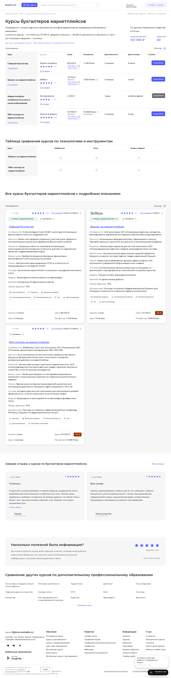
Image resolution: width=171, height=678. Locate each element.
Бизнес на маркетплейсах (22, 157)
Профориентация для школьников (100, 643)
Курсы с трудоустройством (58, 643)
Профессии (89, 646)
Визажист (141, 597)
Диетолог (108, 584)
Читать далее (15, 507)
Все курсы (31, 5)
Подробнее (13, 68)
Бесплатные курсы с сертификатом (61, 656)
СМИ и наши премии (155, 646)
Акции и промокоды (131, 5)
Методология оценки (155, 639)
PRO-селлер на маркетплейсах (16, 169)
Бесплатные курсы (54, 649)
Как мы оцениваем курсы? (18, 43)
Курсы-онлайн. (23, 632)
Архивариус (109, 597)
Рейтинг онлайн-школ (156, 649)
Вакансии (127, 643)
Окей (45, 667)
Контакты (150, 643)
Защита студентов (131, 649)
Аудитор (75, 597)
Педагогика (76, 584)
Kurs (10, 5)
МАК (105, 592)
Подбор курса (129, 656)
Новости (126, 636)
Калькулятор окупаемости (96, 653)
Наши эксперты (130, 653)
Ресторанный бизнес (48, 584)
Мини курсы (51, 653)
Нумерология (45, 592)
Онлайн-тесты (90, 636)
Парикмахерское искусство (19, 592)
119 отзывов (45, 71)
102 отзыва (44, 104)
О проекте (150, 636)
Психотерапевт (143, 584)
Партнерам (128, 646)
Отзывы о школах (156, 5)
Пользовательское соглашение (116, 671)
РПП (73, 592)
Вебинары (89, 649)
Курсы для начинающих (56, 646)
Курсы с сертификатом (56, 639)
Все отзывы (158, 464)
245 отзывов (45, 88)
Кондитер (10, 597)
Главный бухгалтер (21, 226)
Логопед (140, 592)
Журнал (126, 639)
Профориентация (92, 639)
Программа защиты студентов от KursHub (54, 43)
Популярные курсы (54, 636)
